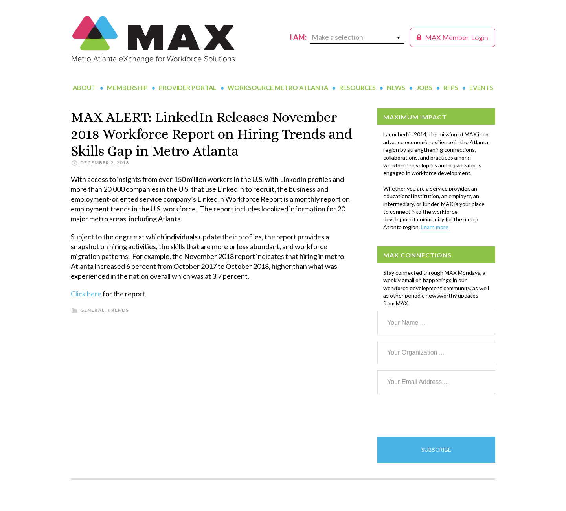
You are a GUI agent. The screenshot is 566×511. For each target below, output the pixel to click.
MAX (153, 39)
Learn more (434, 227)
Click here (86, 293)
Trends (118, 310)
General (92, 310)
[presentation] (437, 415)
